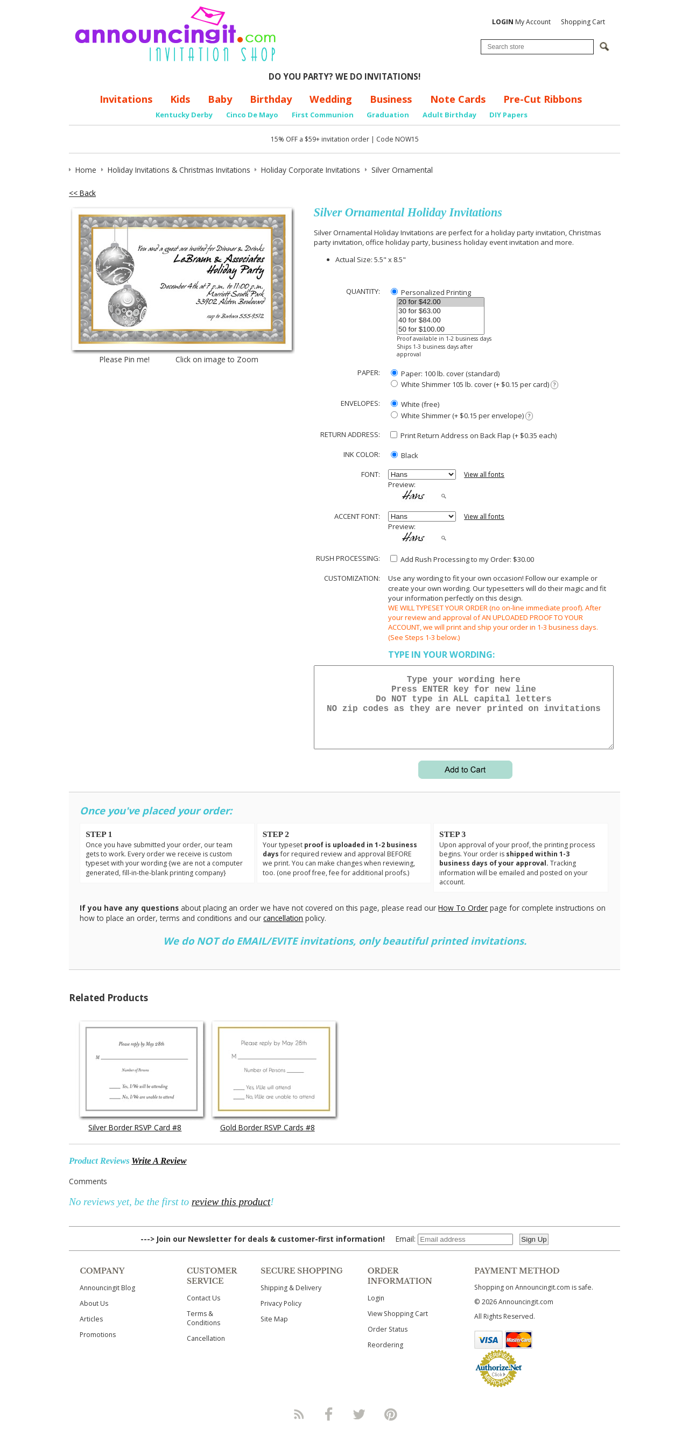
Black (404, 455)
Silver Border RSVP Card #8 (134, 1140)
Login (376, 1311)
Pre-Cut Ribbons (542, 99)
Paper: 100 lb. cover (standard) (445, 373)
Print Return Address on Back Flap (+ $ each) (473, 435)
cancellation (283, 931)
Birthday (271, 99)
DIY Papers (508, 114)
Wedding (331, 99)
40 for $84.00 (440, 320)
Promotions (98, 1347)
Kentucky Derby (184, 114)
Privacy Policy (281, 1316)
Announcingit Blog (107, 1300)
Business (391, 99)
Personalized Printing (431, 292)
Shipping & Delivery (291, 1300)
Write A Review (158, 1174)
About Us (94, 1316)
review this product (231, 1214)
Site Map (274, 1332)
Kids (180, 99)
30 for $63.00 (440, 311)
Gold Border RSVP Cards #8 (267, 1140)
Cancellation (206, 1351)
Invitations (126, 99)
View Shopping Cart (398, 1326)
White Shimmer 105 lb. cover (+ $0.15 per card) (474, 384)
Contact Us (203, 1311)
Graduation (388, 114)
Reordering (385, 1357)
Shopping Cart (583, 21)
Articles (91, 1332)
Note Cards (458, 99)
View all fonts (484, 474)
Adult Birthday (449, 114)
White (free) (415, 404)
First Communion (323, 114)
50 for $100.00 (440, 329)
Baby (220, 99)
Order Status (387, 1342)
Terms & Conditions (203, 1331)
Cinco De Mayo (252, 114)
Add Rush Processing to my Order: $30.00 (462, 559)
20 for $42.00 (440, 302)
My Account (521, 21)
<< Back (82, 193)
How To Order (463, 921)
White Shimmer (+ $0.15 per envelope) (462, 416)
